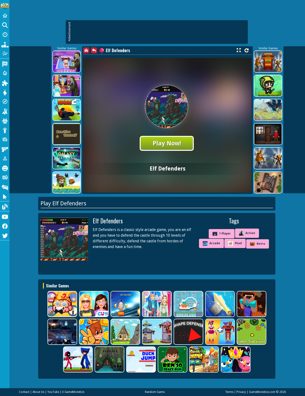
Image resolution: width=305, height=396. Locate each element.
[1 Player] (4, 158)
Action (247, 233)
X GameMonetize (73, 392)
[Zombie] (4, 120)
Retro (257, 244)
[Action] (4, 73)
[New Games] (4, 34)
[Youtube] (4, 216)
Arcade (211, 243)
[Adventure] (4, 101)
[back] (94, 50)
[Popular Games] (4, 44)
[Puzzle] (4, 82)
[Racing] (4, 63)
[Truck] (4, 177)
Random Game (155, 392)
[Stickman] (4, 130)
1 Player (222, 234)
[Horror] (4, 168)
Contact (24, 392)
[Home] (4, 15)
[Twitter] (4, 235)
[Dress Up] (4, 92)
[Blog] (4, 206)
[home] (86, 50)
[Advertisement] (159, 32)
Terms (229, 392)
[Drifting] (4, 187)
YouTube (53, 392)
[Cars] (4, 139)
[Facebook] (4, 225)
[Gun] (4, 149)
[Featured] (4, 53)
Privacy (241, 392)
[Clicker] (4, 196)
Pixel (235, 243)
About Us (38, 392)
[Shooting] (4, 111)
